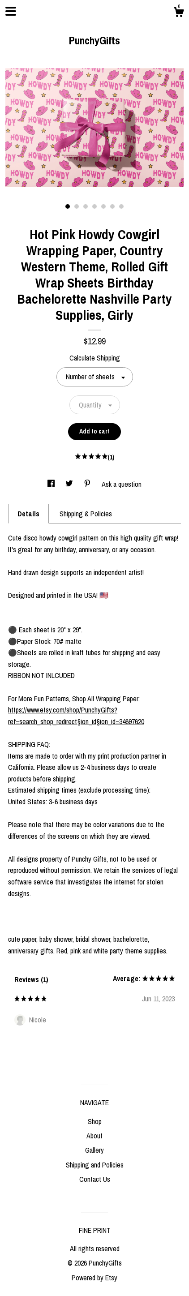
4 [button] (94, 206)
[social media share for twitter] (70, 484)
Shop (95, 1121)
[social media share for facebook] (51, 484)
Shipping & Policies (86, 514)
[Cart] (179, 13)
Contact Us (94, 1179)
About (94, 1136)
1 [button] (67, 206)
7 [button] (121, 206)
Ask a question (122, 484)
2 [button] (76, 206)
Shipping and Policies (95, 1165)
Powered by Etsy (94, 1278)
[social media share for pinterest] (88, 484)
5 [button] (103, 206)
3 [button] (85, 206)
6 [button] (112, 206)
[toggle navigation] (10, 11)
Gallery (94, 1150)
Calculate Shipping (94, 358)
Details (28, 514)
